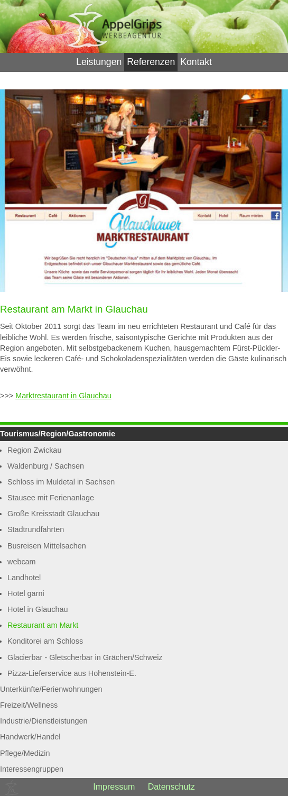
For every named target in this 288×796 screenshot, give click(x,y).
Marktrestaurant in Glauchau (63, 395)
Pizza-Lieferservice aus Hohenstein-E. (71, 673)
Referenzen (151, 62)
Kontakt (196, 62)
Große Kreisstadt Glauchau (53, 513)
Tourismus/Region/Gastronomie (57, 433)
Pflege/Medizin (25, 753)
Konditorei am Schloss (45, 641)
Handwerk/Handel (30, 737)
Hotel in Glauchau (37, 609)
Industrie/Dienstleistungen (44, 721)
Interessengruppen (31, 769)
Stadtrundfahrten (35, 529)
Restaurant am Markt (42, 625)
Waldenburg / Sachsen (45, 466)
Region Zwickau (34, 450)
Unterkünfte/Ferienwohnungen (51, 689)
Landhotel (24, 577)
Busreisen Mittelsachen (46, 546)
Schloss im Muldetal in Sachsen (61, 482)
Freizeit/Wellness (29, 705)
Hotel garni (25, 593)
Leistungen (99, 62)
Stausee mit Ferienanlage (50, 497)
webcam (21, 561)
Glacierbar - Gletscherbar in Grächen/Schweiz (85, 657)
